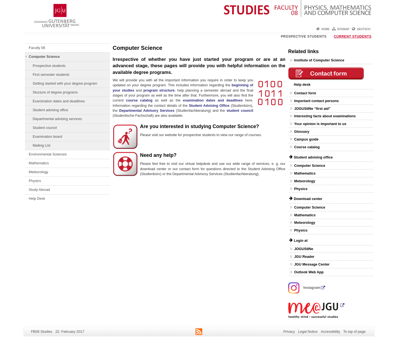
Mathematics (39, 163)
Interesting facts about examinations (325, 116)
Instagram (304, 287)
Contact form (305, 93)
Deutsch (363, 29)
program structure (159, 90)
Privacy (289, 331)
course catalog (139, 100)
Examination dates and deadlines (59, 101)
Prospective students (303, 36)
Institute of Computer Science (319, 60)
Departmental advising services (57, 119)
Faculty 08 (37, 48)
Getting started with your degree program (65, 83)
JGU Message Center (311, 264)
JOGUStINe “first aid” (312, 108)
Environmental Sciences (48, 154)
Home (325, 29)
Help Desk (37, 198)
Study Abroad (39, 190)
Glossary (301, 131)
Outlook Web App (309, 272)
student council (239, 110)
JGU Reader (304, 256)
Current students (352, 36)
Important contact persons (316, 101)
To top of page (354, 331)
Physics (35, 181)
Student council (45, 128)
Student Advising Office (209, 105)
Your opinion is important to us (320, 124)
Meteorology (38, 172)
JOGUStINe (303, 249)
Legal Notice (308, 331)
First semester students (51, 74)
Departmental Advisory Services (146, 110)
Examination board (47, 136)
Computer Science (44, 56)
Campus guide (306, 139)
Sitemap (343, 29)
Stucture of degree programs (55, 92)
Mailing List (41, 145)
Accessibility (330, 331)
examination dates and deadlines (213, 100)
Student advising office (50, 110)
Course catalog (307, 147)
